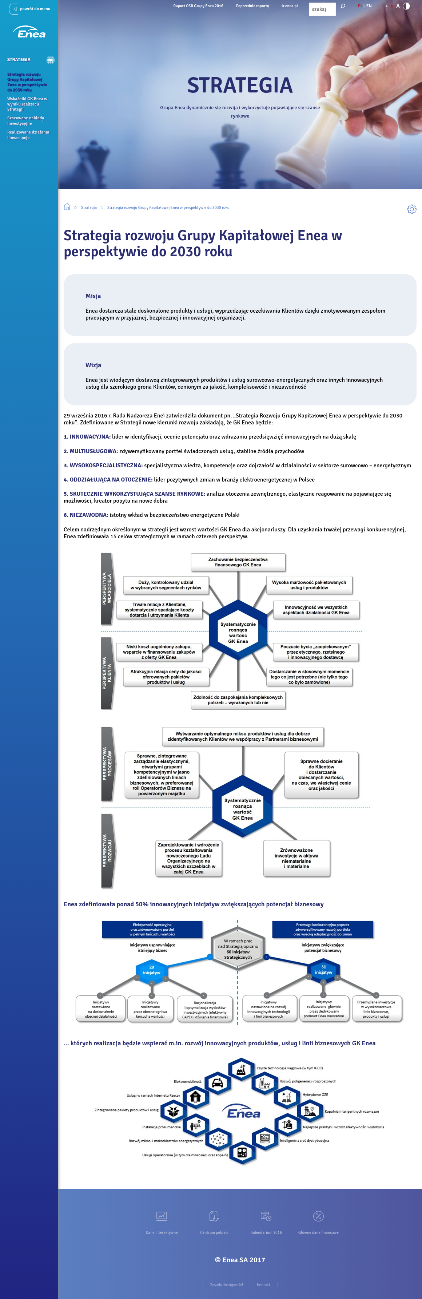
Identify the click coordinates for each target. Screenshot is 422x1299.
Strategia (89, 207)
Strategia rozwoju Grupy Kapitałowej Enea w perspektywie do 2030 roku (168, 207)
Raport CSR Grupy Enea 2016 (198, 6)
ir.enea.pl (290, 6)
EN (369, 6)
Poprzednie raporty (252, 6)
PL (360, 6)
